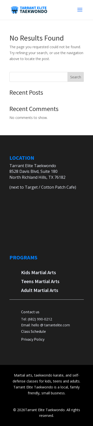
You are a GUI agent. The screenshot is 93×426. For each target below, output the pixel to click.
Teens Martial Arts (40, 281)
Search (75, 77)
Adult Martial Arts (39, 290)
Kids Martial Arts (38, 272)
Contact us (30, 311)
